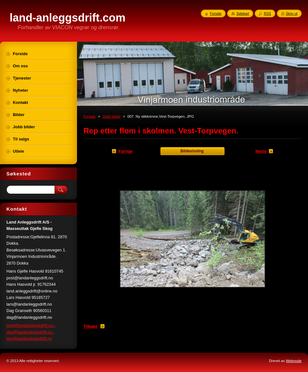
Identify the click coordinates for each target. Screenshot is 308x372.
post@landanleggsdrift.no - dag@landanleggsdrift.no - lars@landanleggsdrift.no (31, 332)
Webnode (294, 361)
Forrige (125, 151)
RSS (267, 13)
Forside (89, 116)
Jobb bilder (112, 116)
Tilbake (90, 326)
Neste (261, 151)
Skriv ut (291, 13)
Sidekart (242, 13)
